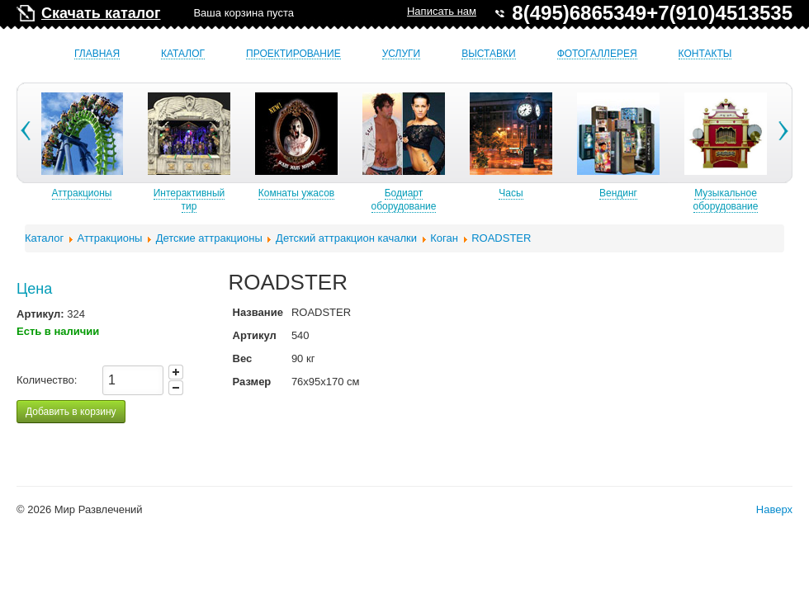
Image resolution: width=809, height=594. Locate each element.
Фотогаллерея (597, 54)
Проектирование (293, 54)
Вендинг (636, 193)
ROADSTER (501, 238)
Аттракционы (100, 193)
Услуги (401, 54)
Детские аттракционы (209, 238)
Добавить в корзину (71, 411)
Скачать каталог (100, 13)
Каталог (183, 54)
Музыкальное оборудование (744, 199)
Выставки (488, 54)
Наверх (774, 509)
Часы (529, 193)
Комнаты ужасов (314, 193)
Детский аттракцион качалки (346, 238)
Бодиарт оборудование (422, 199)
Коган (444, 238)
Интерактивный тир (208, 199)
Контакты (705, 54)
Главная (97, 54)
